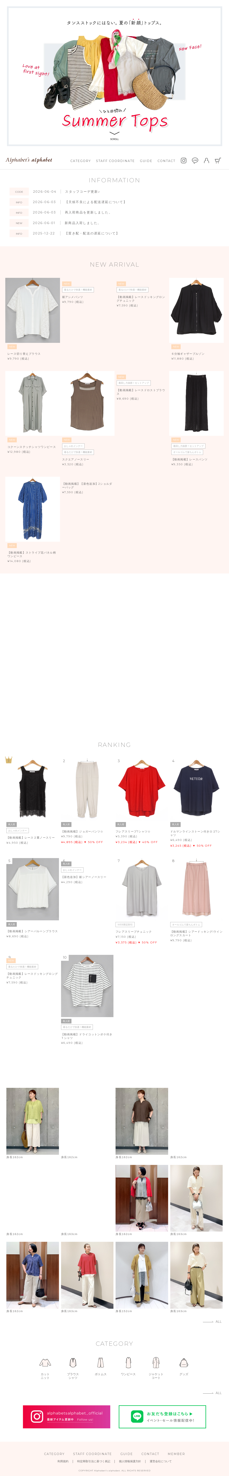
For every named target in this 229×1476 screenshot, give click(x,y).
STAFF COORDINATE (115, 161)
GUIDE (146, 161)
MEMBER (176, 1454)
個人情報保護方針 (130, 1461)
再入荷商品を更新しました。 (88, 212)
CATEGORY (80, 161)
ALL (219, 1322)
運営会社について (161, 1461)
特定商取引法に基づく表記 (93, 1461)
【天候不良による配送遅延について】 (96, 202)
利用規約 (62, 1461)
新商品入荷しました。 (83, 223)
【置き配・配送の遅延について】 (92, 233)
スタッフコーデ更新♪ (82, 192)
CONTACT (166, 161)
